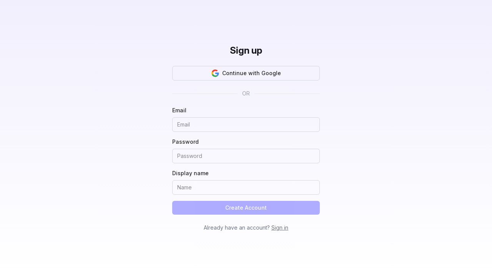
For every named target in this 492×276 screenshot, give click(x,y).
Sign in (279, 227)
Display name (190, 173)
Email (179, 110)
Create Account (246, 207)
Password (185, 141)
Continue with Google (246, 73)
